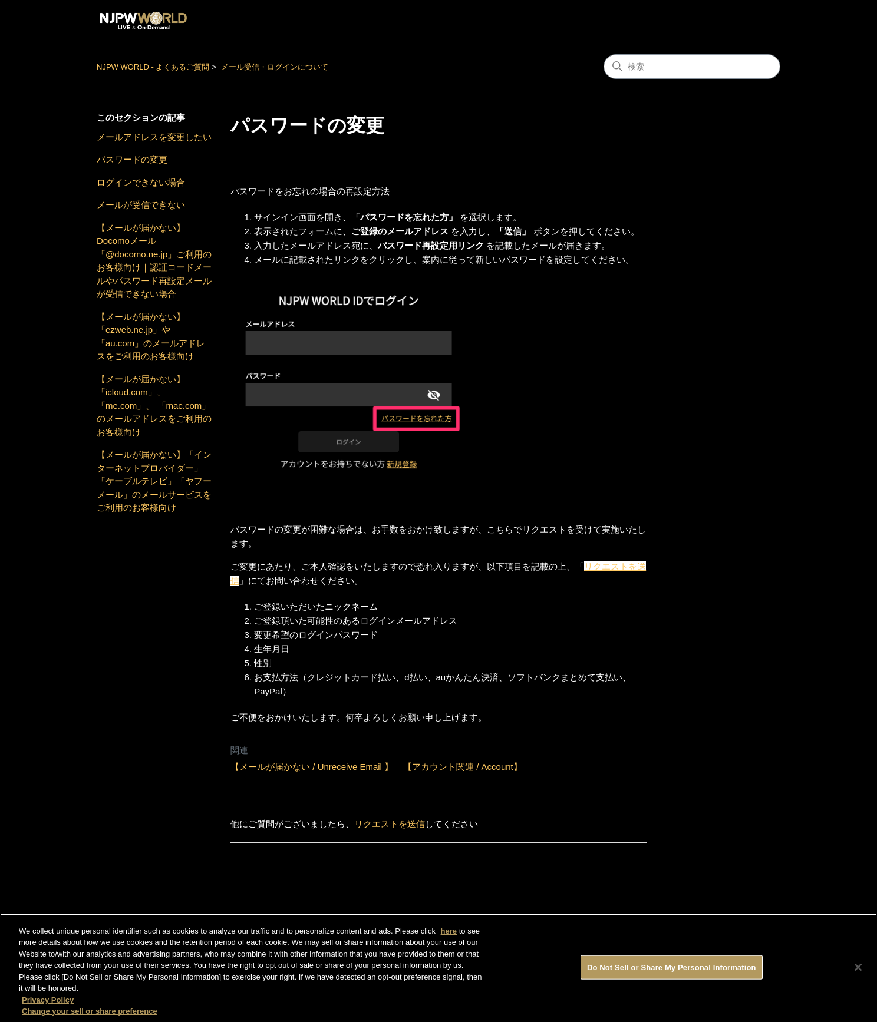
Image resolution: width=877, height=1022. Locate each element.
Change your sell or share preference (89, 1015)
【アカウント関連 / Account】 (462, 767)
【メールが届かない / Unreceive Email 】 (311, 767)
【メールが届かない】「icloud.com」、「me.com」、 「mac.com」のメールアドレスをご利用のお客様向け (154, 405)
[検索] (692, 66)
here (449, 935)
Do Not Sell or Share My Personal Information (671, 971)
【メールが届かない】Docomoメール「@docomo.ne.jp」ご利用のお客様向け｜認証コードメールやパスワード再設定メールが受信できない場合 (154, 261)
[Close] (858, 971)
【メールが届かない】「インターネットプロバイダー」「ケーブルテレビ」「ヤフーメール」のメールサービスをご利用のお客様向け (154, 480)
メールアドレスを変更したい (154, 137)
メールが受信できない (141, 205)
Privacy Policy (48, 1004)
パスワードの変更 (132, 159)
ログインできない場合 (141, 182)
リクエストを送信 (389, 824)
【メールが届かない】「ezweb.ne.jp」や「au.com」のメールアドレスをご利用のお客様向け (151, 337)
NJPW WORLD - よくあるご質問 (153, 66)
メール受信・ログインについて (274, 66)
